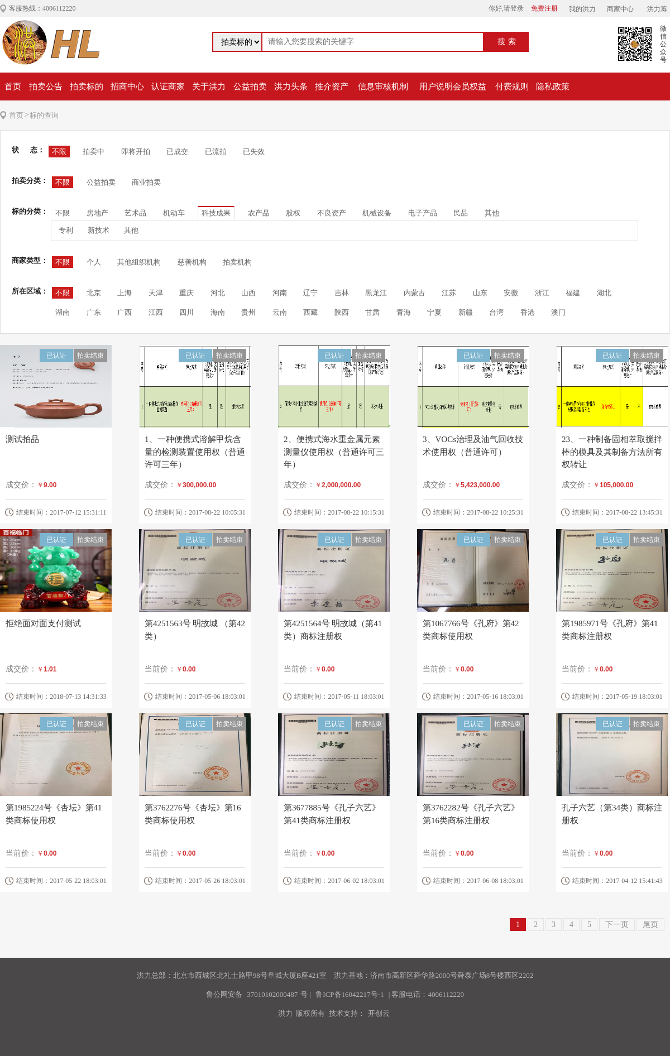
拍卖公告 (46, 86)
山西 (248, 293)
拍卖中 (93, 151)
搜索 (508, 41)
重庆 (186, 293)
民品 (460, 213)
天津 (156, 293)
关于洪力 (209, 86)
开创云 (379, 1013)
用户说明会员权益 (452, 86)
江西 (156, 312)
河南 (279, 293)
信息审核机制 (383, 86)
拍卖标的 (86, 86)
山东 (480, 293)
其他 (492, 213)
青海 (403, 312)
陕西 (341, 312)
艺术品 (135, 213)
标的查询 (44, 115)
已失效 (254, 151)
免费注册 (544, 8)
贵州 (248, 312)
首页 (12, 86)
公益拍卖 (250, 86)
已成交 (177, 151)
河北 (217, 293)
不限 (59, 151)
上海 (124, 293)
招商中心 (127, 86)
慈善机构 (192, 262)
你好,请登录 (506, 8)
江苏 (449, 293)
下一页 (617, 924)
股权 (293, 213)
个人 (94, 262)
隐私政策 (553, 86)
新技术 (98, 230)
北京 (94, 293)
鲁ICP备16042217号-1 (349, 994)
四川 (186, 312)
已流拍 (216, 151)
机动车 (174, 213)
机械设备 (376, 213)
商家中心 (620, 9)
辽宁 (310, 293)
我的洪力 (582, 9)
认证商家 (168, 86)
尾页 (650, 924)
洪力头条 (291, 86)
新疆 (465, 312)
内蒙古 (414, 293)
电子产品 (422, 213)
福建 (573, 293)
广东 (94, 312)
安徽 (511, 293)
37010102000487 (272, 994)
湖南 (62, 312)
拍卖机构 (237, 262)
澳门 (558, 312)
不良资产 (331, 213)
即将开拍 (135, 151)
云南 (279, 312)
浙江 (542, 293)
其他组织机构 (139, 262)
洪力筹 (657, 9)
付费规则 (512, 86)
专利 (66, 230)
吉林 (341, 293)
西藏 (310, 312)
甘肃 (372, 312)
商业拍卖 (146, 182)
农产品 (259, 213)
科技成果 (216, 213)
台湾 (496, 312)
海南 (217, 312)
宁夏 (434, 312)
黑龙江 (376, 293)
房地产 (97, 213)
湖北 (604, 293)
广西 (124, 312)
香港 (527, 312)
